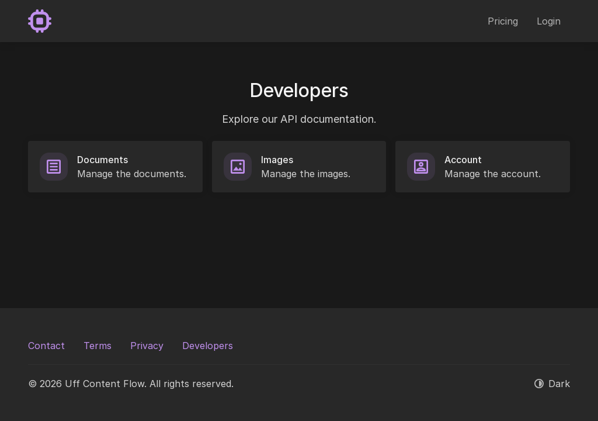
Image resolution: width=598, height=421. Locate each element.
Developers (207, 345)
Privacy (147, 345)
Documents (102, 159)
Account (463, 159)
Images (277, 159)
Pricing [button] (503, 21)
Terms (98, 345)
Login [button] (549, 21)
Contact (46, 345)
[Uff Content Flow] (39, 21)
